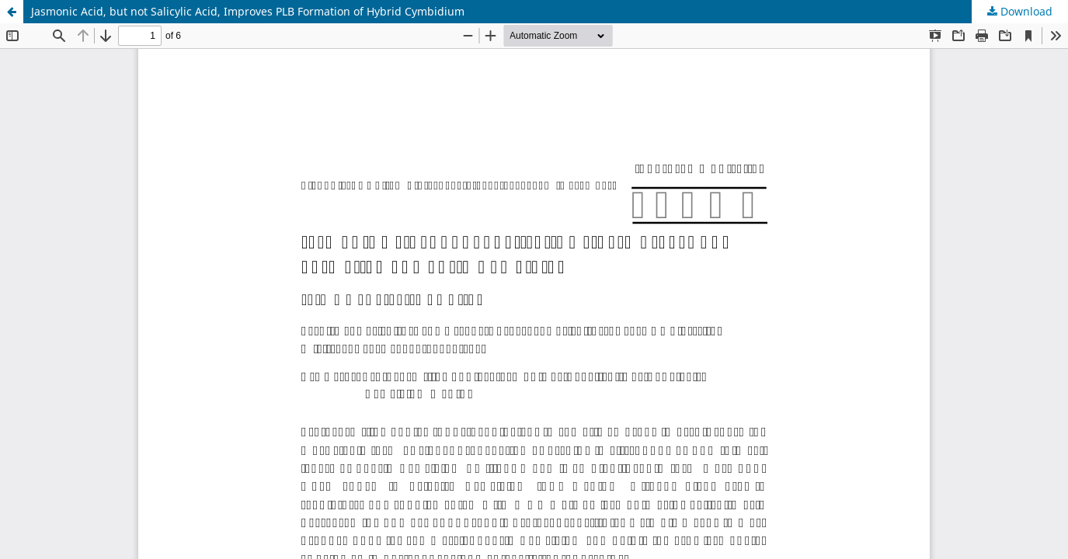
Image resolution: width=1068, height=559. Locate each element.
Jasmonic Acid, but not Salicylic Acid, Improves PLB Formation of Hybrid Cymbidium (247, 11)
